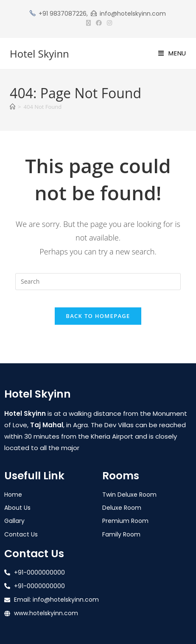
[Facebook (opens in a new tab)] (98, 23)
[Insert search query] (98, 281)
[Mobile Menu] (172, 53)
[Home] (12, 107)
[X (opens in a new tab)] (88, 23)
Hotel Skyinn (39, 54)
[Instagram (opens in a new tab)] (108, 23)
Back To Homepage (98, 316)
